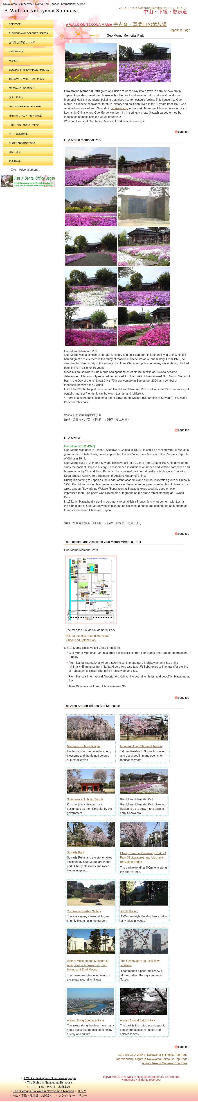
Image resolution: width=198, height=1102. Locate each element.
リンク (82, 1091)
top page (15, 24)
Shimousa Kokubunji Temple (85, 799)
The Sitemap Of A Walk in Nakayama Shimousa (43, 1091)
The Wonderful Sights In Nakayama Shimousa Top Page (151, 1059)
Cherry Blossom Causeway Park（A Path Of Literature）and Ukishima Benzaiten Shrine (143, 857)
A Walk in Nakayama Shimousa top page (50, 1078)
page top (183, 131)
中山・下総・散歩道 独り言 (24, 124)
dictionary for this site (25, 106)
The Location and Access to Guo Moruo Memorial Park (102, 542)
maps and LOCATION (21, 88)
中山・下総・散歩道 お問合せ (32, 1095)
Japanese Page (180, 30)
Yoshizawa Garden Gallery (84, 911)
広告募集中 (15, 161)
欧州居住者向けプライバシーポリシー (166, 8)
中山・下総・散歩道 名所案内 (50, 1086)
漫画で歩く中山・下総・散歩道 (25, 115)
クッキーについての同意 (132, 8)
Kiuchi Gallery (129, 911)
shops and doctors (22, 143)
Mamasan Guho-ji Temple (83, 746)
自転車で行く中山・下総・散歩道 (26, 79)
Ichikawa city (119, 108)
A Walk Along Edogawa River (85, 1020)
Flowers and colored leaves (28, 33)
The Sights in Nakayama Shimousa (49, 1082)
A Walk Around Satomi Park (137, 1020)
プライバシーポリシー (72, 1095)
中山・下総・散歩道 (60, 11)
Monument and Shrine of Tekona (141, 746)
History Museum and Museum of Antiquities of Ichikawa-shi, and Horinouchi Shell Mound (87, 965)
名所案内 (13, 60)
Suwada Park (75, 852)
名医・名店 (15, 152)
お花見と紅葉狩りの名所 (22, 42)
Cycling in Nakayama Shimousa (29, 70)
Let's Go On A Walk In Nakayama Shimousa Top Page (152, 1054)
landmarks (16, 51)
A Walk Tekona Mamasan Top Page (164, 1063)
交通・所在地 (16, 97)
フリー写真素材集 (19, 134)
